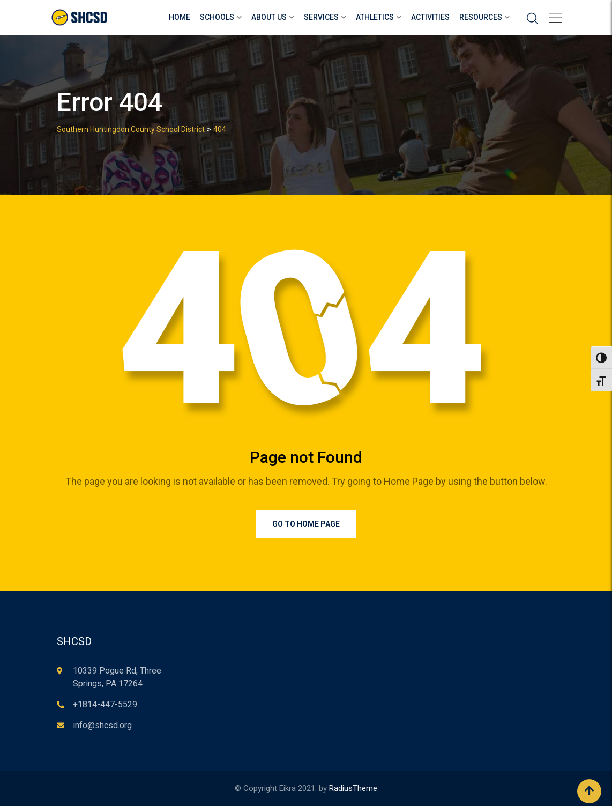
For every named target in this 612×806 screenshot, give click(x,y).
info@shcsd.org (102, 725)
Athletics (375, 17)
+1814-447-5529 (105, 704)
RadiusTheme (353, 788)
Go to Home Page (306, 524)
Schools (217, 17)
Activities (430, 17)
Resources (480, 17)
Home (179, 17)
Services (321, 17)
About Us (269, 17)
